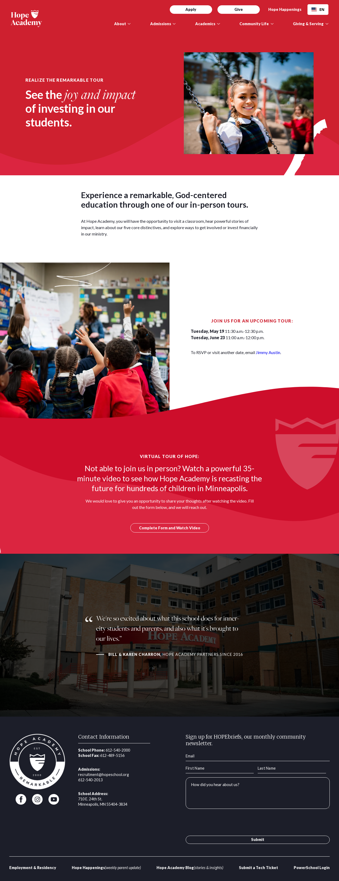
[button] (122, 24)
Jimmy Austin (268, 352)
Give (238, 9)
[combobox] (317, 9)
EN (317, 9)
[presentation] (226, 823)
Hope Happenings (284, 9)
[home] (57, 18)
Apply (190, 9)
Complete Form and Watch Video (169, 528)
